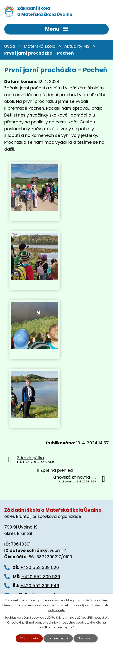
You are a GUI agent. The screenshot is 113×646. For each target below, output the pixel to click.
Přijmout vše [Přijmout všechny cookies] (29, 638)
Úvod (9, 46)
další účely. (56, 610)
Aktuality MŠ (77, 46)
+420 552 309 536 (40, 577)
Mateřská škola (40, 46)
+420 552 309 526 (39, 567)
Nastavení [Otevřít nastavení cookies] (85, 638)
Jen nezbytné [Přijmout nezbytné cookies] (58, 638)
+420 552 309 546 (39, 586)
